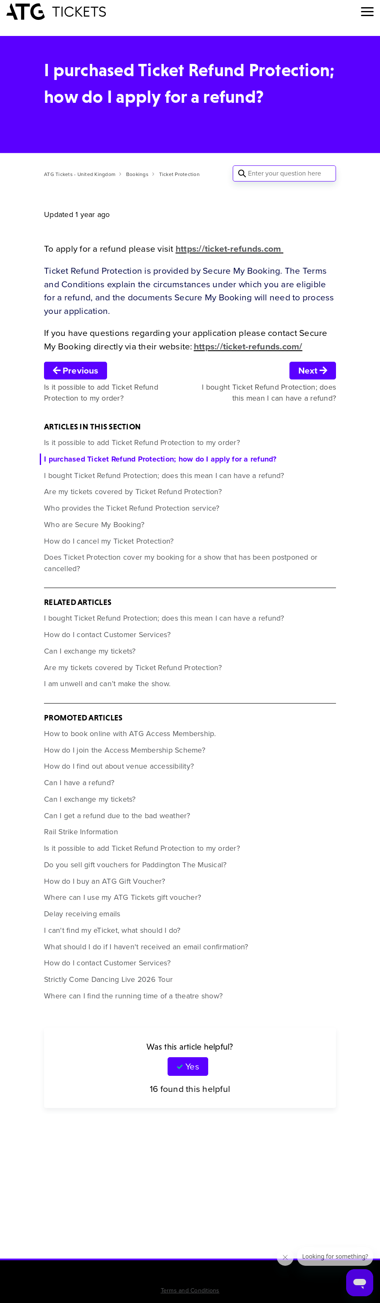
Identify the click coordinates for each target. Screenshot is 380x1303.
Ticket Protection (179, 174)
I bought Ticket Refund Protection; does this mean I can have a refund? (164, 475)
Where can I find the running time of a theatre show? (133, 995)
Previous (75, 370)
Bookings (137, 174)
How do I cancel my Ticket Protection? (108, 541)
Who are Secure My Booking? (94, 524)
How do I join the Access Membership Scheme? (124, 750)
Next (312, 370)
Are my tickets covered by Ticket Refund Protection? (133, 491)
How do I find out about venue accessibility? (119, 766)
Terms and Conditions (190, 1290)
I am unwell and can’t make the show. (107, 683)
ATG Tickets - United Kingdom (80, 174)
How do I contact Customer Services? (107, 634)
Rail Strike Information (81, 831)
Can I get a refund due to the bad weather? (117, 815)
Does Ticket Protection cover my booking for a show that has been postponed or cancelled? (180, 563)
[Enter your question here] (284, 173)
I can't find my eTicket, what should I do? (112, 930)
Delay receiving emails (82, 913)
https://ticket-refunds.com (228, 248)
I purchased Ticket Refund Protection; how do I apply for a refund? (160, 459)
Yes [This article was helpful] (192, 1066)
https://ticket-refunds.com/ (248, 346)
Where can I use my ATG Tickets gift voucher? (122, 897)
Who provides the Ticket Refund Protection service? (132, 508)
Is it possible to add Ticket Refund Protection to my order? (142, 442)
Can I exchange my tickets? (90, 651)
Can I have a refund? (79, 782)
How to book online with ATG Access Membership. (130, 733)
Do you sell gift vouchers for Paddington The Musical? (135, 864)
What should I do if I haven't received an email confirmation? (146, 946)
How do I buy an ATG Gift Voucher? (104, 881)
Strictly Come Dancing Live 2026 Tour (108, 979)
